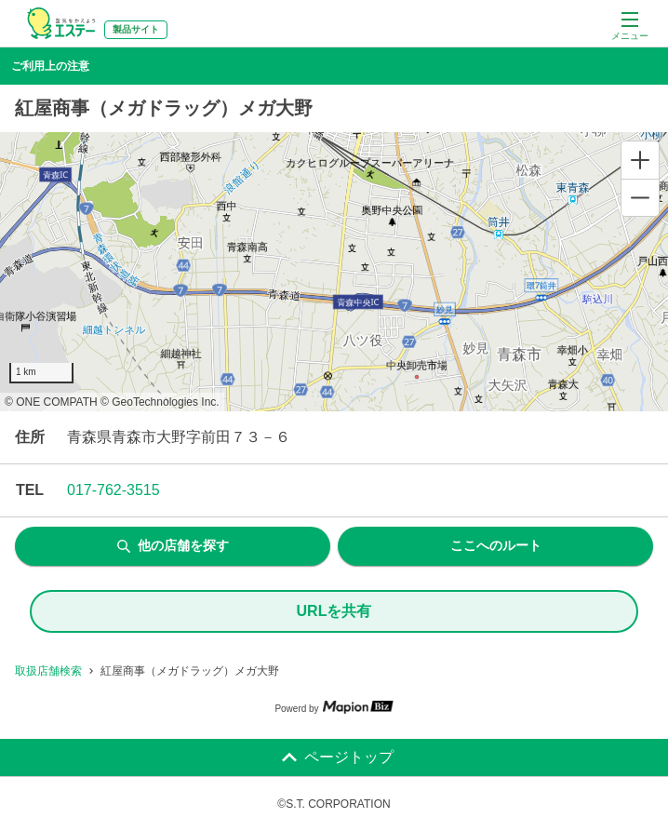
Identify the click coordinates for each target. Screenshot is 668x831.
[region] (334, 271)
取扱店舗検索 (48, 670)
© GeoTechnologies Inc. (160, 402)
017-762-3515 (113, 490)
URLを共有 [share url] (334, 611)
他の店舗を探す (173, 545)
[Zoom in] (640, 160)
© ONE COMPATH (51, 402)
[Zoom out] (640, 197)
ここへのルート (495, 545)
